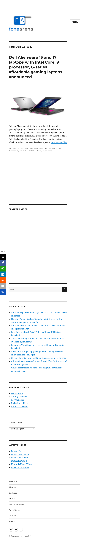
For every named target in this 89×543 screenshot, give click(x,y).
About (12, 499)
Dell (31, 148)
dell (41, 148)
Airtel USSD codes (19, 406)
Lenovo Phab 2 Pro (19, 457)
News (36, 148)
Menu (75, 22)
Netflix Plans (17, 393)
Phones (12, 487)
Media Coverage (16, 504)
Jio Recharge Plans (19, 403)
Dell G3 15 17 (23, 151)
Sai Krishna (13, 148)
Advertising (14, 510)
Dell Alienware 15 (50, 148)
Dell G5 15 (32, 151)
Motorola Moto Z (19, 461)
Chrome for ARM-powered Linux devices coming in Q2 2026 (39, 358)
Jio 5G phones (17, 400)
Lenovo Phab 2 (18, 451)
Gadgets (13, 493)
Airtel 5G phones (19, 396)
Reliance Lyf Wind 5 (20, 467)
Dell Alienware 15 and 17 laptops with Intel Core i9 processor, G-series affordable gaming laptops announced (35, 67)
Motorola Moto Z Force (21, 464)
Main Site (13, 481)
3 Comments (47, 151)
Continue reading (59, 142)
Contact (12, 516)
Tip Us (12, 521)
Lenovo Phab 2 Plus (20, 454)
